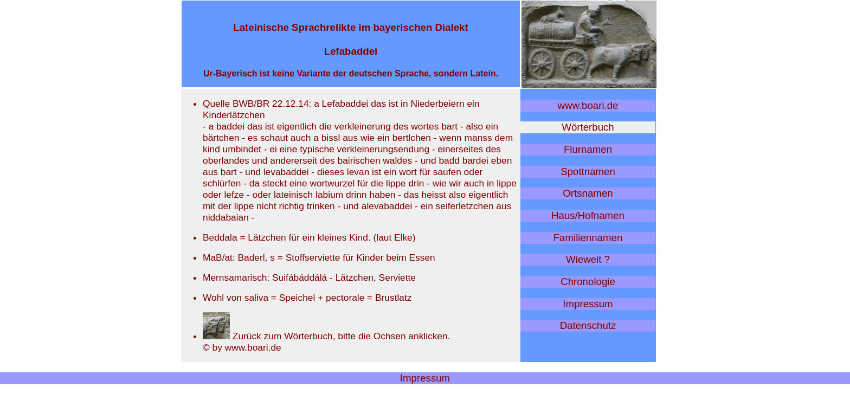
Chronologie (588, 281)
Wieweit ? (588, 259)
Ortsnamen (588, 193)
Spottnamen (588, 171)
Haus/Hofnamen (587, 215)
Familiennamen (588, 237)
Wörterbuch (588, 127)
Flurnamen (588, 149)
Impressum (588, 303)
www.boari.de (588, 105)
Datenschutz (588, 325)
